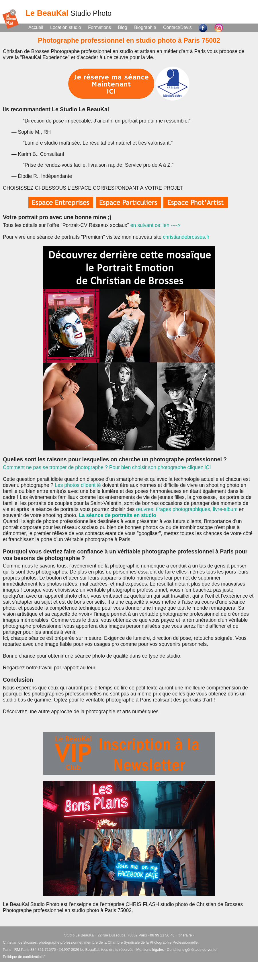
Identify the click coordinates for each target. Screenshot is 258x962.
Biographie (145, 27)
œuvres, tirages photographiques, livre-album (186, 509)
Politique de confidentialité (24, 957)
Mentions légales (150, 949)
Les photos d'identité (78, 485)
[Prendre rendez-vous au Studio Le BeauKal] (112, 83)
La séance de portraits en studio (117, 515)
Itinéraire (184, 935)
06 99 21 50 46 (162, 935)
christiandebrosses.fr (186, 237)
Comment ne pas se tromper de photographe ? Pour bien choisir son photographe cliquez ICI (107, 467)
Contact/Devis (177, 27)
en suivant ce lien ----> (155, 225)
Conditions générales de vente (191, 949)
